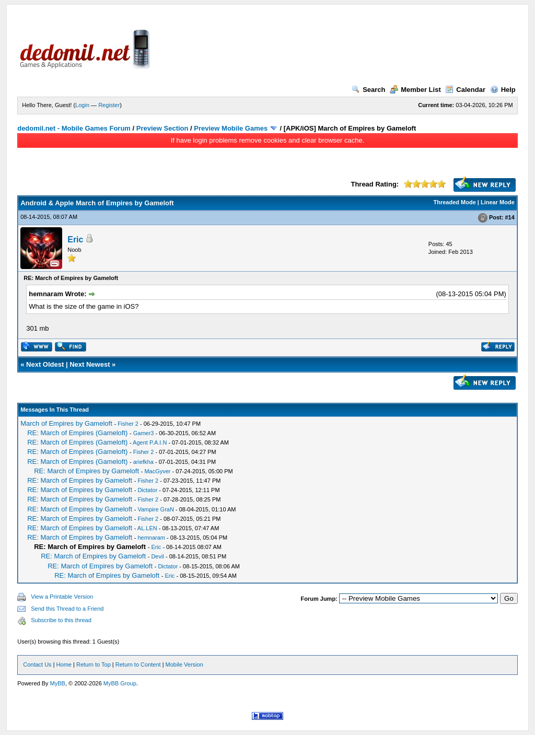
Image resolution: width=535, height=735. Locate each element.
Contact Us (37, 664)
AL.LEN (147, 528)
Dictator (147, 490)
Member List (415, 90)
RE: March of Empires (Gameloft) (77, 433)
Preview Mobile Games (231, 128)
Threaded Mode (455, 202)
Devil (157, 556)
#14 (509, 217)
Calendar (465, 90)
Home (64, 664)
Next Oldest (45, 364)
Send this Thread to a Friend (67, 608)
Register (109, 105)
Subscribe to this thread (61, 620)
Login (82, 105)
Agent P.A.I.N (150, 442)
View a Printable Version (62, 596)
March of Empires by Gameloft (66, 423)
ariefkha (143, 462)
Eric (75, 239)
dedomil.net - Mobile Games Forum (74, 128)
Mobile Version (184, 664)
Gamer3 (143, 433)
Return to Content (138, 664)
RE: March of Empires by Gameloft (86, 471)
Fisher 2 (128, 424)
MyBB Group (119, 683)
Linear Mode (498, 202)
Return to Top (93, 664)
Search (368, 90)
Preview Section (162, 128)
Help (503, 90)
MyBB (57, 683)
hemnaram (151, 537)
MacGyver (157, 471)
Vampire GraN (155, 509)
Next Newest (89, 364)
